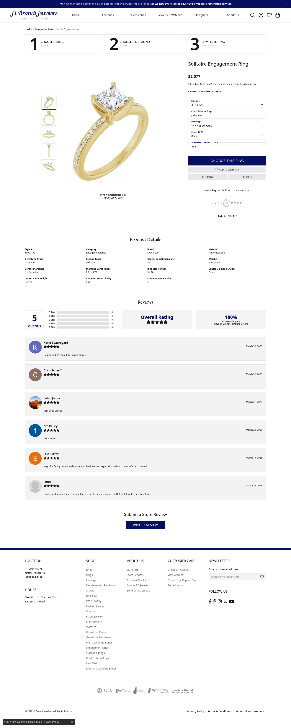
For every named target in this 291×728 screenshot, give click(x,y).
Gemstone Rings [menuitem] (96, 632)
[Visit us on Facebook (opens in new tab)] (210, 601)
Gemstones (138, 15)
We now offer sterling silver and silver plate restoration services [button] (193, 4)
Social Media (175, 585)
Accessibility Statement (250, 711)
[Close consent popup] (72, 722)
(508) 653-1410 (113, 198)
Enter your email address (223, 569)
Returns (247, 177)
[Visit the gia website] (104, 690)
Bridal (76, 15)
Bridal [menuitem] (89, 569)
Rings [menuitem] (89, 575)
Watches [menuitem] (91, 627)
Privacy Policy (195, 711)
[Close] (286, 4)
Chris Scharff (52, 370)
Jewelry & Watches (170, 15)
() (112, 312)
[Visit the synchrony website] (158, 690)
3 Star (52, 319)
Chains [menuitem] (90, 590)
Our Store (132, 569)
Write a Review (145, 525)
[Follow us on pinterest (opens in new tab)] (214, 601)
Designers (201, 15)
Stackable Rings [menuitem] (95, 653)
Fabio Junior (52, 398)
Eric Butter (51, 454)
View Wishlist (175, 575)
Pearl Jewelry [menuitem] (93, 601)
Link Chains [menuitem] (93, 663)
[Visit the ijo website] (123, 690)
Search (44, 45)
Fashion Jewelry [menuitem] (95, 606)
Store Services (135, 575)
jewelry (28, 29)
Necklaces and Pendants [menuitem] (100, 585)
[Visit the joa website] (138, 690)
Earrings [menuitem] (91, 580)
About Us (233, 15)
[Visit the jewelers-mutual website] (183, 690)
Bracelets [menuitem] (91, 595)
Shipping (207, 177)
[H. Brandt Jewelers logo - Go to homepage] (33, 15)
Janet (47, 482)
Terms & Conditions (220, 711)
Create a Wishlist (137, 580)
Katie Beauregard (56, 342)
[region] (112, 134)
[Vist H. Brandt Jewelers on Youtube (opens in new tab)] (231, 601)
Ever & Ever (153, 252)
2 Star (52, 323)
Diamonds (107, 15)
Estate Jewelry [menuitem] (94, 616)
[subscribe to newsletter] (262, 576)
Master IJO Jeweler (138, 585)
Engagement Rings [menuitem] (97, 647)
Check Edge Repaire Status (183, 580)
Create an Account (178, 569)
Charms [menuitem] (90, 611)
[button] (252, 15)
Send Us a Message (138, 590)
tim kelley (51, 426)
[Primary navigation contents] (154, 15)
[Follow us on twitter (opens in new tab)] (225, 601)
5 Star (52, 312)
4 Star (52, 316)
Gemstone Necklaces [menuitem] (98, 637)
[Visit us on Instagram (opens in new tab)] (220, 601)
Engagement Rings (44, 29)
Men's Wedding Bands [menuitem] (99, 642)
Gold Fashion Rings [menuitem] (97, 658)
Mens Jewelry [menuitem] (94, 621)
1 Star (52, 327)
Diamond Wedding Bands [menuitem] (101, 668)
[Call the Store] (33, 576)
